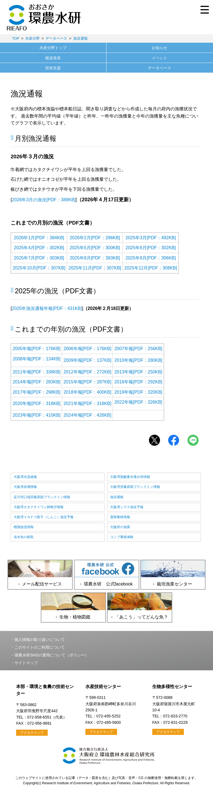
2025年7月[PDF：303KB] (39, 258)
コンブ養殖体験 (121, 537)
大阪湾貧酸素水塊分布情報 (130, 477)
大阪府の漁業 (120, 527)
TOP (15, 38)
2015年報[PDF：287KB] (87, 382)
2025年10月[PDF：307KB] (38, 268)
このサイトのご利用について (39, 647)
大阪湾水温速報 (25, 477)
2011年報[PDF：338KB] (36, 372)
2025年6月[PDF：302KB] (151, 247)
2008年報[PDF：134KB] (36, 359)
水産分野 (32, 38)
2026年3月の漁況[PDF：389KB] (43, 199)
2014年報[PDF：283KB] (36, 382)
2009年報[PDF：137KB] (87, 360)
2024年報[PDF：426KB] (87, 415)
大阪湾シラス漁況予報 (126, 507)
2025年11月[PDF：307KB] (95, 268)
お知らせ (159, 47)
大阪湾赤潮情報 (25, 487)
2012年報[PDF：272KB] (87, 372)
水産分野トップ (53, 47)
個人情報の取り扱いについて (39, 639)
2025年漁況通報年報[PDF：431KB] (47, 308)
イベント (159, 58)
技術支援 (53, 68)
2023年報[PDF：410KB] (36, 415)
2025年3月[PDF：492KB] (151, 237)
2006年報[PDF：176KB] (87, 348)
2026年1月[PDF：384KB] (39, 237)
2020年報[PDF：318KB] (36, 403)
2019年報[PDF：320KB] (138, 392)
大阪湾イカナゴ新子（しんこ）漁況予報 (43, 517)
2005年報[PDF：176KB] (36, 348)
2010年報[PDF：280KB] (138, 360)
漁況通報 (80, 38)
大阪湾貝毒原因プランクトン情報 (135, 487)
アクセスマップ (32, 733)
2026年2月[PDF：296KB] (95, 237)
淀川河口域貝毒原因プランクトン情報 (42, 497)
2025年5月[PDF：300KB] (95, 247)
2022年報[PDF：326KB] (138, 402)
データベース (56, 38)
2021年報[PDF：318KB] (87, 403)
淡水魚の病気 (24, 537)
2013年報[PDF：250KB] (138, 372)
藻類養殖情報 (120, 517)
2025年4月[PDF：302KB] (39, 247)
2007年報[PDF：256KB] (138, 348)
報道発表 (53, 58)
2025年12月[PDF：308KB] (150, 268)
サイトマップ (26, 663)
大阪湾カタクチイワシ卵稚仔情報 (39, 507)
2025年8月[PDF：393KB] (95, 258)
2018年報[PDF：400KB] (87, 392)
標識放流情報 (24, 527)
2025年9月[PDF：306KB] (151, 258)
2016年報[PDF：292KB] (138, 382)
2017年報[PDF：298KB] (36, 392)
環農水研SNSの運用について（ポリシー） (51, 655)
